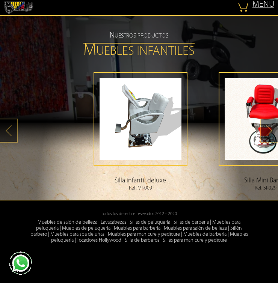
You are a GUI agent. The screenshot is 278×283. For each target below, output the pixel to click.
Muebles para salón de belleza (195, 228)
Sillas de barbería (191, 222)
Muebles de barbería (205, 234)
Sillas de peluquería (150, 222)
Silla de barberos (142, 240)
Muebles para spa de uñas (77, 234)
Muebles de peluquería (86, 228)
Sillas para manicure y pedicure (195, 240)
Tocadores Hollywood (99, 240)
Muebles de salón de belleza (67, 222)
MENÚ (263, 4)
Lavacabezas (113, 222)
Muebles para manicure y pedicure (144, 234)
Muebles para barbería (137, 228)
